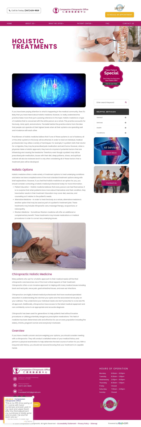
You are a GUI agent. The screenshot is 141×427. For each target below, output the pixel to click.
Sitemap (94, 423)
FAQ (107, 23)
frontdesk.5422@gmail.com (29, 392)
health (99, 128)
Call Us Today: (24, 10)
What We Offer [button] (56, 23)
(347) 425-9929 (24, 386)
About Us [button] (30, 23)
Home (9, 23)
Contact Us (128, 23)
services (100, 123)
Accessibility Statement (66, 423)
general (100, 117)
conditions (101, 133)
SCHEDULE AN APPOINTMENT (119, 14)
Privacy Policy (83, 423)
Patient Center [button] (84, 23)
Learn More (111, 153)
